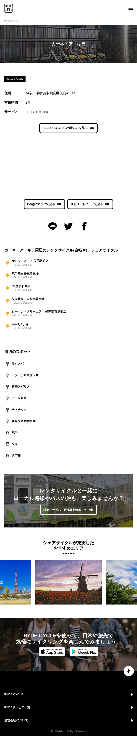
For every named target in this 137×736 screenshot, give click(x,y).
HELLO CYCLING (37, 112)
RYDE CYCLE (11, 20)
